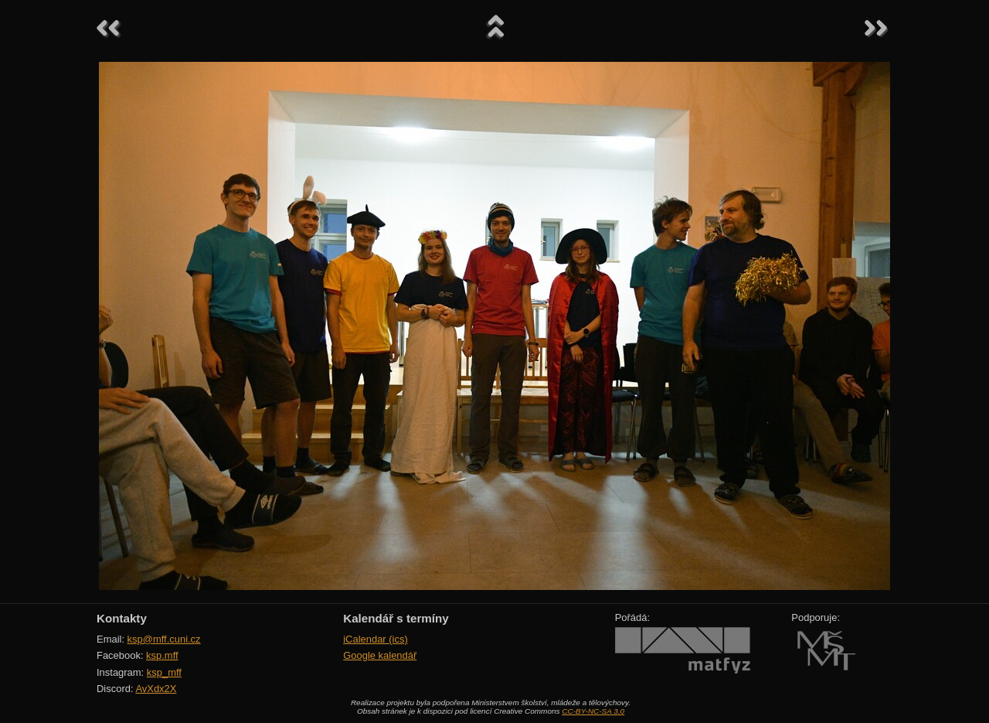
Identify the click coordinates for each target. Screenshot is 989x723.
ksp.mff (162, 655)
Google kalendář (379, 655)
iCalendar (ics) (375, 639)
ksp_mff (164, 672)
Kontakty (122, 618)
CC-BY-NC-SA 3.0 (593, 711)
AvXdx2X (155, 688)
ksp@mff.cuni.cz (164, 639)
